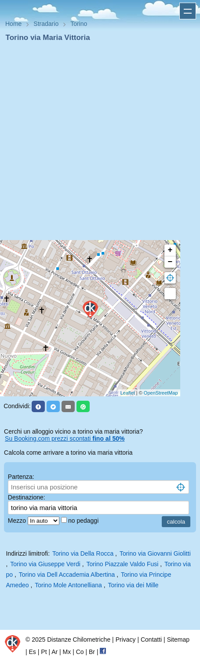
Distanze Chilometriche (78, 639)
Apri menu (187, 11)
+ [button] (170, 250)
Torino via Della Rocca (82, 553)
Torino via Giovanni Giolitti (155, 553)
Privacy (126, 639)
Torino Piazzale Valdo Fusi (122, 564)
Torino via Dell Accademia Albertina (67, 574)
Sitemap (178, 639)
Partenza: (21, 476)
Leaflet (127, 392)
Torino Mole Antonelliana (68, 585)
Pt (44, 651)
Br (92, 651)
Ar (54, 651)
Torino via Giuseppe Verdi (45, 564)
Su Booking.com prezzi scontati (64, 438)
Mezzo (18, 520)
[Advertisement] (96, 143)
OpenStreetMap (161, 392)
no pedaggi (84, 520)
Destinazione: (26, 497)
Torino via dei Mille (133, 585)
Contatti (151, 639)
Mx (67, 651)
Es (32, 651)
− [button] (170, 262)
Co (80, 651)
